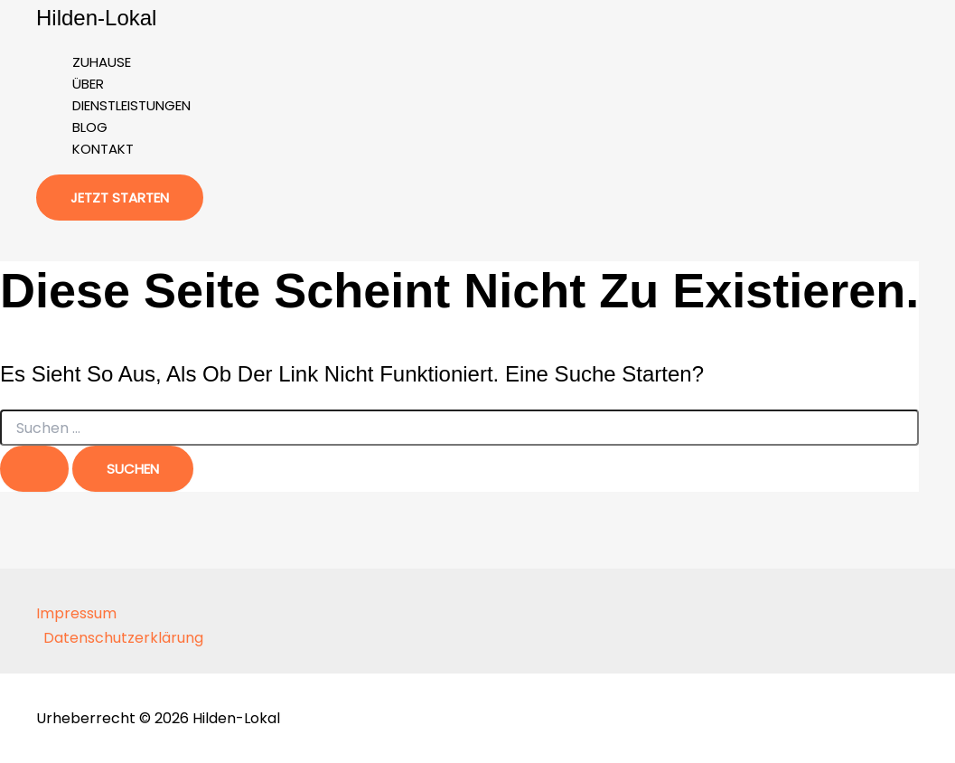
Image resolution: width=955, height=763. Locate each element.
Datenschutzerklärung (123, 637)
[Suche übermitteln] (34, 469)
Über (88, 83)
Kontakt (103, 148)
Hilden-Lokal (96, 17)
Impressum (76, 613)
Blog (90, 127)
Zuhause (101, 61)
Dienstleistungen (131, 105)
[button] (119, 197)
